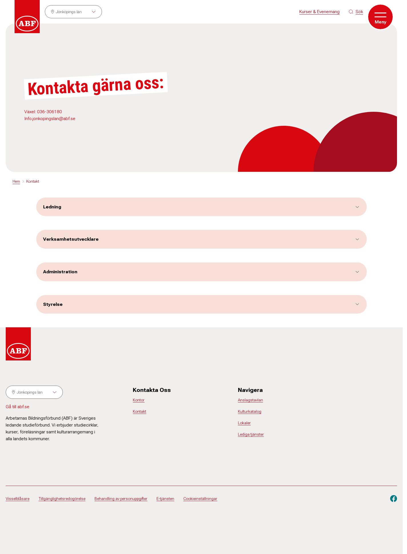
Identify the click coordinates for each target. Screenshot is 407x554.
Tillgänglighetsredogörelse (62, 498)
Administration (201, 271)
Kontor (139, 400)
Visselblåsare (17, 498)
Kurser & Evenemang (319, 11)
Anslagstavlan (250, 400)
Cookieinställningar (200, 498)
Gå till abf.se (17, 406)
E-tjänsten (165, 498)
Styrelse (201, 304)
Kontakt (32, 181)
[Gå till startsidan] (27, 16)
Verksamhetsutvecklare (201, 239)
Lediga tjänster (251, 434)
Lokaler (244, 423)
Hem (16, 181)
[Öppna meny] (380, 17)
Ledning (201, 207)
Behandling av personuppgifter (121, 498)
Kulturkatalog (249, 411)
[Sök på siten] (356, 11)
